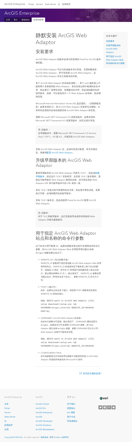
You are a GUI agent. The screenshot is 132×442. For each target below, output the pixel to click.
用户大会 (71, 416)
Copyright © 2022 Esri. (13, 437)
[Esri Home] (103, 398)
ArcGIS (39, 416)
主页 (8, 19)
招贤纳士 (71, 408)
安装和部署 (38, 19)
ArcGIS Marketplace (45, 429)
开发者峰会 (72, 421)
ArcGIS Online (42, 403)
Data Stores (50, 4)
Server (7, 412)
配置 (60, 152)
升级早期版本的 (113, 48)
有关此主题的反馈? (92, 373)
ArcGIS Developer (44, 421)
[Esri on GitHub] (109, 407)
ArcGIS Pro (41, 408)
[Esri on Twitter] (100, 407)
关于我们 (71, 403)
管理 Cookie (55, 437)
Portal (31, 4)
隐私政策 (44, 437)
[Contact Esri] (114, 407)
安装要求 (110, 41)
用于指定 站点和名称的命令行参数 (115, 59)
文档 (6, 429)
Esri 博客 (71, 412)
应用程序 (66, 4)
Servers (39, 4)
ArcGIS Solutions (43, 425)
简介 (16, 19)
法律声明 (64, 437)
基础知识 (25, 19)
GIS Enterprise (14, 4)
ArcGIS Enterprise (44, 412)
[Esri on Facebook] (105, 407)
